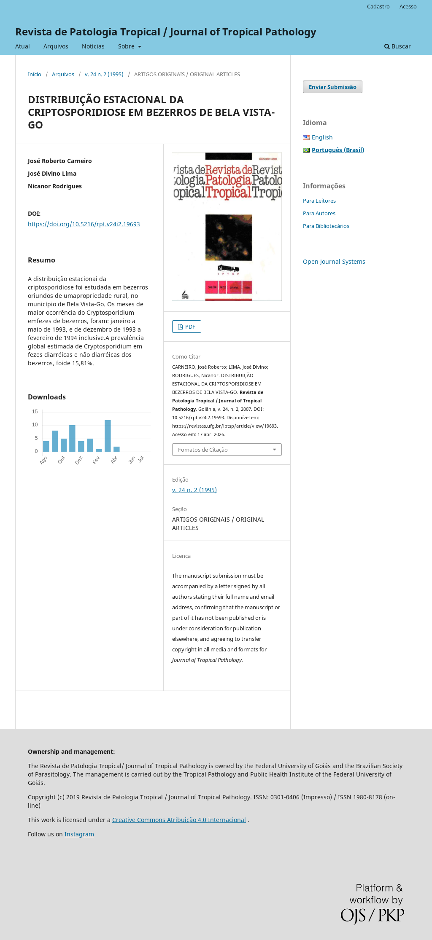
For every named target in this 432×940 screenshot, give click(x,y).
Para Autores (319, 213)
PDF (189, 326)
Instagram (79, 834)
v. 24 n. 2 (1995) (104, 74)
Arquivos (55, 46)
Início (34, 74)
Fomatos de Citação (203, 449)
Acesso (408, 6)
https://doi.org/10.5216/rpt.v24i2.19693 (84, 224)
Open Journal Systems (334, 261)
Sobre (127, 46)
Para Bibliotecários (326, 226)
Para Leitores (319, 200)
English (322, 137)
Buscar (397, 46)
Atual (22, 46)
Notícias (93, 46)
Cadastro (378, 6)
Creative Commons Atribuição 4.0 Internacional (179, 820)
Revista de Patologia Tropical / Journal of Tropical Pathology (165, 31)
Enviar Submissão (332, 87)
